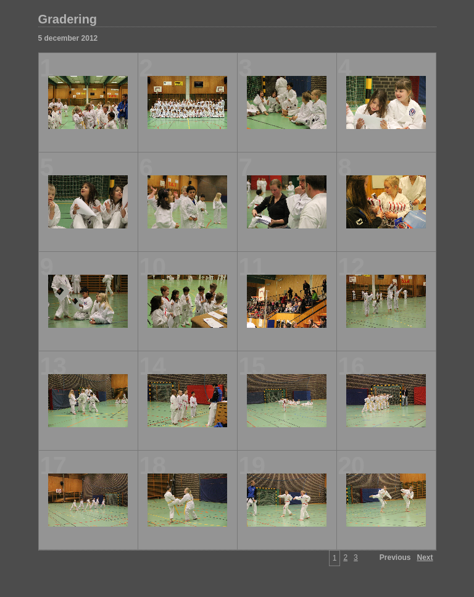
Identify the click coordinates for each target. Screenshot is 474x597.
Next (425, 557)
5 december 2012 (68, 38)
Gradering (68, 19)
